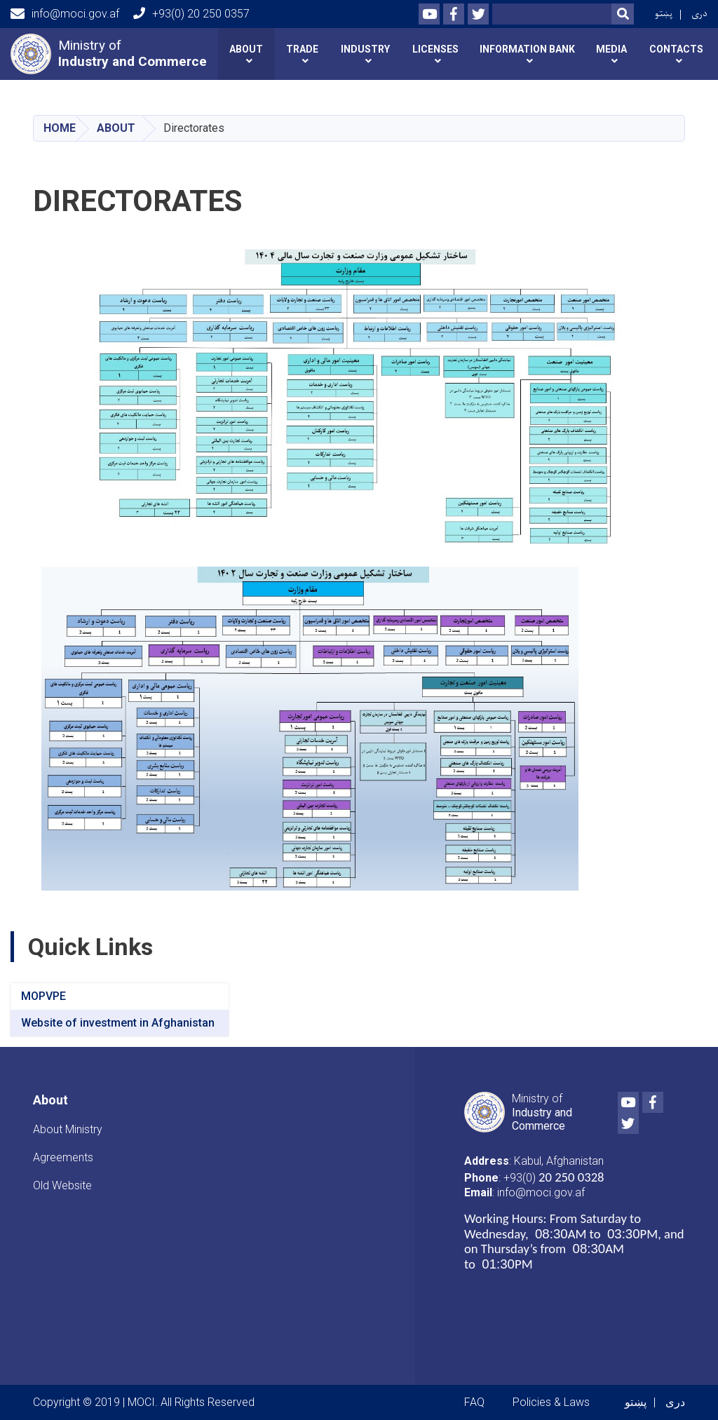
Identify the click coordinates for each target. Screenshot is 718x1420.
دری (699, 13)
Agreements (63, 1157)
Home (59, 128)
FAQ (474, 1402)
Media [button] (611, 49)
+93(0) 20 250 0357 (191, 13)
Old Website (62, 1185)
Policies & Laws (551, 1402)
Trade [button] (302, 49)
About (116, 128)
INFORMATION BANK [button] (527, 49)
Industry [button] (365, 49)
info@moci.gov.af (65, 14)
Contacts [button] (676, 49)
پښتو (663, 13)
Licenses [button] (435, 49)
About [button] (246, 49)
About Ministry (67, 1129)
